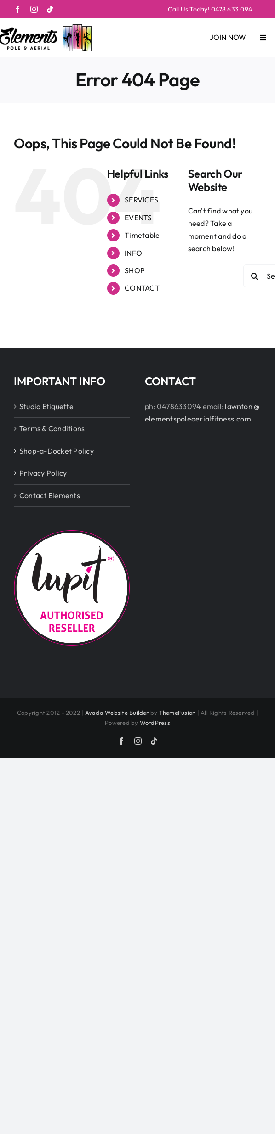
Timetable (142, 235)
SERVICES (141, 199)
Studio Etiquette (46, 406)
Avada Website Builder (117, 712)
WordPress (155, 722)
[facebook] (17, 9)
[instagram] (34, 9)
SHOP (135, 270)
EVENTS (138, 217)
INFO (133, 253)
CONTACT (142, 287)
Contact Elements (49, 495)
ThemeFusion (177, 712)
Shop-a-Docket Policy (56, 450)
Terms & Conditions (52, 428)
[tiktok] (50, 9)
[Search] (254, 275)
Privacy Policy (43, 472)
